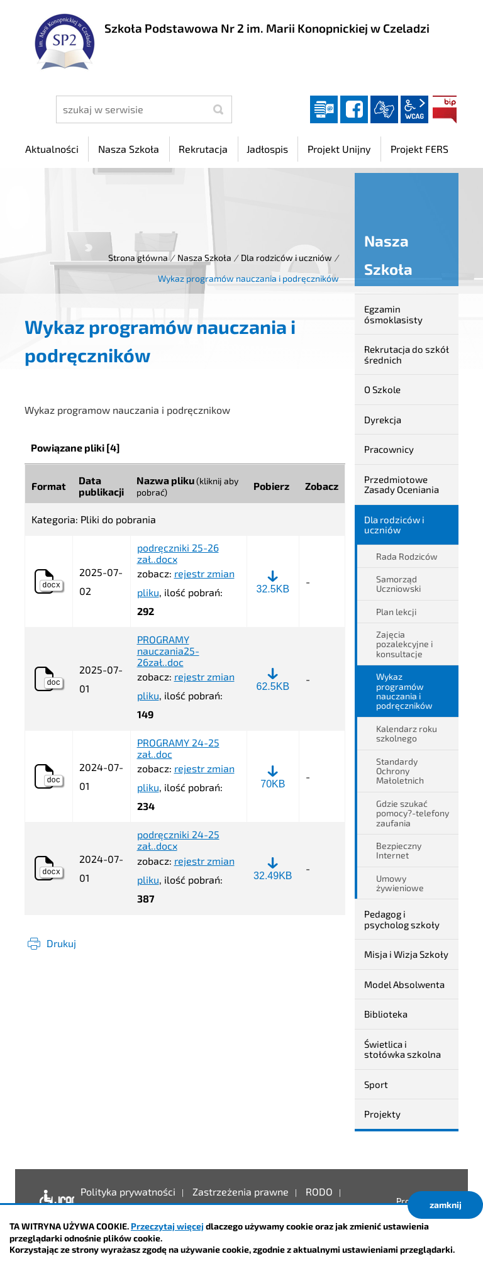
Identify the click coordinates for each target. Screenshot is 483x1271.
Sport (376, 1084)
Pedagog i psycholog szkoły (402, 919)
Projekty (382, 1113)
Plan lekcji (396, 611)
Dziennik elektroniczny (324, 109)
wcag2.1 (414, 109)
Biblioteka (386, 1013)
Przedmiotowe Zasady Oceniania (401, 485)
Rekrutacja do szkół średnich (406, 354)
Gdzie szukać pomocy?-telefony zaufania (412, 813)
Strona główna (138, 257)
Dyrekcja (382, 419)
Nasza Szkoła (204, 257)
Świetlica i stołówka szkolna (402, 1049)
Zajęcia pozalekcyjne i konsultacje (404, 644)
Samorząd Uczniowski (398, 584)
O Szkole (382, 389)
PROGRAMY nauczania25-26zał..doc (168, 650)
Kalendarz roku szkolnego (406, 733)
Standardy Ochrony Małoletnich (400, 771)
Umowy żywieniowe (400, 883)
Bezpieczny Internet (398, 850)
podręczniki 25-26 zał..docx (178, 553)
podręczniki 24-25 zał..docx (178, 840)
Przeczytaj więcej (167, 1226)
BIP (444, 109)
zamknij (446, 1204)
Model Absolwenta (404, 984)
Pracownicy (389, 449)
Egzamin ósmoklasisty (393, 314)
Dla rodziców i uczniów (286, 257)
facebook (354, 109)
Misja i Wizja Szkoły (406, 954)
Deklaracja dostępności (53, 1201)
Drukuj (61, 943)
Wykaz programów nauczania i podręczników (404, 691)
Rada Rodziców (407, 556)
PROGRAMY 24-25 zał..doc (178, 748)
